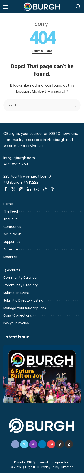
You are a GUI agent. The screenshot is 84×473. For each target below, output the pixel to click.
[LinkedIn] (29, 189)
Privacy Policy (49, 467)
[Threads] (52, 189)
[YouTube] (36, 189)
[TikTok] (44, 189)
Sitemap (67, 467)
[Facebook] (5, 189)
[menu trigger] (7, 6)
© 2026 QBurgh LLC (24, 467)
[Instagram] (21, 189)
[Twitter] (13, 189)
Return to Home (42, 51)
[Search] (78, 6)
